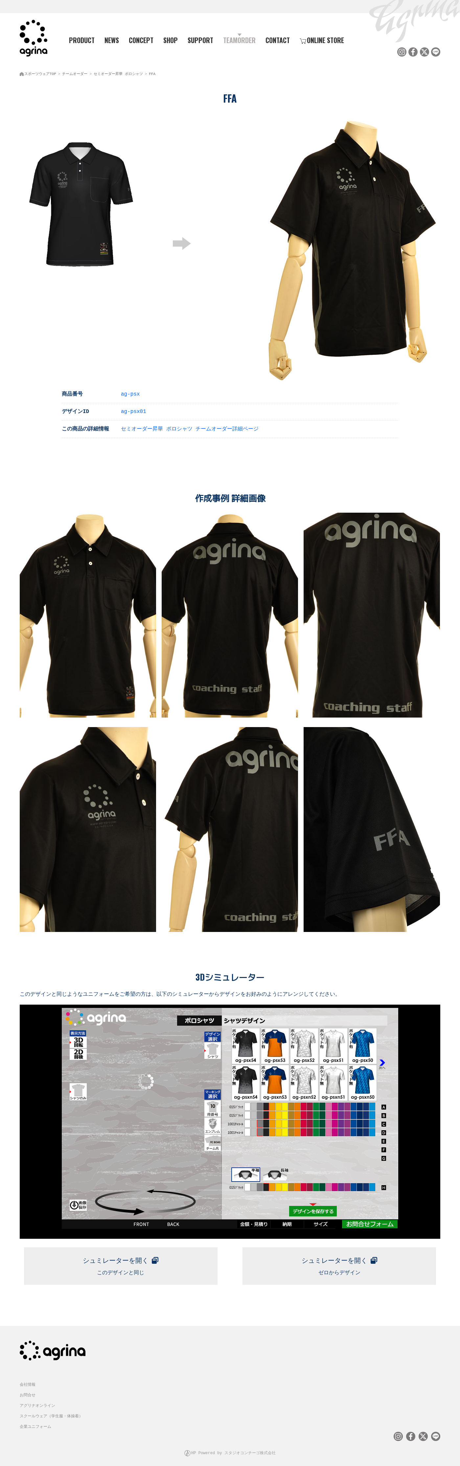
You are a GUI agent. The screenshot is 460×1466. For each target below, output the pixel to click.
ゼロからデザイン (339, 1262)
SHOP (170, 40)
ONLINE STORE (322, 40)
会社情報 (27, 1380)
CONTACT (277, 40)
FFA (152, 72)
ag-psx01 (133, 409)
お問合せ (27, 1391)
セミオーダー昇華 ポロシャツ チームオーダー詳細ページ (190, 427)
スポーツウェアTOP (40, 72)
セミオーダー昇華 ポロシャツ (118, 72)
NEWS (111, 40)
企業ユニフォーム (35, 1422)
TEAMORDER (239, 40)
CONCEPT (141, 40)
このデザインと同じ (121, 1262)
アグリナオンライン (37, 1401)
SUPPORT (200, 40)
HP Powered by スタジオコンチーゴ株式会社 (233, 1448)
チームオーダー (74, 72)
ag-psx (130, 392)
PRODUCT (79, 40)
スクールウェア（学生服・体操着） (51, 1412)
